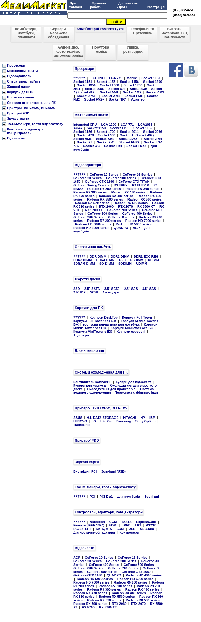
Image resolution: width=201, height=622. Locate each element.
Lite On (106, 421)
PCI (92, 496)
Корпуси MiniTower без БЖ (132, 328)
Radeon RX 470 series (90, 593)
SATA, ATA (104, 529)
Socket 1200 (152, 81)
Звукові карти (18, 118)
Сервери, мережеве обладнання (58, 33)
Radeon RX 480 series (116, 196)
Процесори (16, 65)
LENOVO (80, 421)
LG (94, 421)
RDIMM (153, 260)
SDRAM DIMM (84, 263)
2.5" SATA (92, 288)
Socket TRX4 (136, 146)
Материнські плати (22, 70)
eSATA (127, 522)
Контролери (129, 532)
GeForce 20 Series (87, 178)
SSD (76, 288)
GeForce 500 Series (102, 213)
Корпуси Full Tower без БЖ (94, 321)
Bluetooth (97, 522)
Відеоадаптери (19, 76)
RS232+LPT (82, 529)
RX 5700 (88, 607)
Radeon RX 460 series (128, 192)
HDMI (113, 525)
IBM (152, 417)
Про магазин (75, 5)
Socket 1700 (132, 85)
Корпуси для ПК (20, 92)
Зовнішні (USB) (113, 471)
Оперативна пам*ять (24, 81)
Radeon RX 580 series (131, 203)
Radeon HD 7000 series (143, 220)
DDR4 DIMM (105, 260)
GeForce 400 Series (137, 213)
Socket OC (91, 146)
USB (132, 529)
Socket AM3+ (87, 96)
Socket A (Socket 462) (137, 135)
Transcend (81, 424)
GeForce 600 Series (88, 568)
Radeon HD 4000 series (91, 228)
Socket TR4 (118, 99)
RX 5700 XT (94, 210)
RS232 (151, 525)
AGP (136, 228)
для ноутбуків (128, 496)
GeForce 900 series (121, 178)
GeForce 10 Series (104, 174)
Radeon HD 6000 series (93, 224)
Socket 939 (138, 89)
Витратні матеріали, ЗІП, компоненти (175, 33)
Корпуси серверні (131, 331)
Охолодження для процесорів (111, 389)
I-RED (126, 525)
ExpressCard (146, 522)
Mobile (132, 78)
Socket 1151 (82, 81)
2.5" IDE (79, 292)
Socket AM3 (155, 92)
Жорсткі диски (19, 86)
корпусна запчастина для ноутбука (111, 324)
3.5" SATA (112, 288)
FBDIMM (136, 260)
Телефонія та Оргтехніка (142, 31)
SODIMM (125, 263)
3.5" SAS (149, 288)
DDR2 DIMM (120, 256)
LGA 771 (127, 124)
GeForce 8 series (121, 217)
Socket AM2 (132, 92)
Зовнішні (151, 496)
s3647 (77, 128)
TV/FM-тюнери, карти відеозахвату (35, 124)
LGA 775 (115, 78)
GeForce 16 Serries (137, 174)
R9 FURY (121, 185)
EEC (122, 260)
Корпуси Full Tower (137, 317)
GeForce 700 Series (122, 210)
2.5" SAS (131, 288)
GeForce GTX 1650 (136, 571)
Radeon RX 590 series (90, 603)
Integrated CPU (85, 124)
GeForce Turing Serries (91, 185)
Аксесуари (110, 292)
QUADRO (121, 228)
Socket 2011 (129, 131)
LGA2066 (145, 124)
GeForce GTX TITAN (134, 181)
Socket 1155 (106, 81)
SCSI (94, 292)
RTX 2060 (106, 206)
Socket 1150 (150, 78)
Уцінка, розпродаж (133, 49)
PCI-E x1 (106, 496)
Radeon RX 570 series (92, 203)
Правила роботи (98, 5)
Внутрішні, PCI (85, 471)
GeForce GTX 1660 (99, 181)
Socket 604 (116, 89)
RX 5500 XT (146, 206)
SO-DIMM (106, 263)
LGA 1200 (97, 78)
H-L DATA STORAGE (103, 417)
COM (113, 522)
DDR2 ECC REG (146, 256)
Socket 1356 (86, 85)
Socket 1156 (129, 81)
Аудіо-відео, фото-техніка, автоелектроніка (68, 51)
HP (143, 417)
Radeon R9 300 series (90, 192)
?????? (79, 78)
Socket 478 (85, 135)
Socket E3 (84, 142)
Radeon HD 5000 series (134, 224)
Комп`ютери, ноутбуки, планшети (26, 33)
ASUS (77, 417)
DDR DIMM (98, 256)
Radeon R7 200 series (104, 220)
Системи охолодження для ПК (31, 102)
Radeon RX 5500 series (105, 199)
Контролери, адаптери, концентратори (25, 131)
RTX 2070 (125, 206)
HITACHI (129, 417)
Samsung (123, 421)
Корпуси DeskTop (103, 317)
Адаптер (138, 99)
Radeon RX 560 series (144, 199)
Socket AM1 (109, 92)
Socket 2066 (94, 89)
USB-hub (147, 529)
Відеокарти (16, 138)
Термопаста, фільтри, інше (137, 392)
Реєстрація (156, 7)
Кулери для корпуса (89, 385)
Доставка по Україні (127, 5)
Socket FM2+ (94, 99)
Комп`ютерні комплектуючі (101, 29)
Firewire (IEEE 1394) (88, 525)
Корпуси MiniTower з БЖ (92, 331)
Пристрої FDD (18, 113)
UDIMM (141, 263)
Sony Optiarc (145, 421)
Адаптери (81, 335)
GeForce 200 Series (88, 217)
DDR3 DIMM (82, 260)
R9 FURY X (140, 185)
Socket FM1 (134, 96)
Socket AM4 (111, 96)
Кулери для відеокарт (133, 382)
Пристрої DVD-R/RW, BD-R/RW (31, 108)
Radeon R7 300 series (142, 188)
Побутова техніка (100, 49)
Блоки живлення (20, 97)
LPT (138, 525)
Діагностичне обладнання (94, 532)
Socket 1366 (109, 85)
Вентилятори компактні (92, 382)
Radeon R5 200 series (104, 188)
